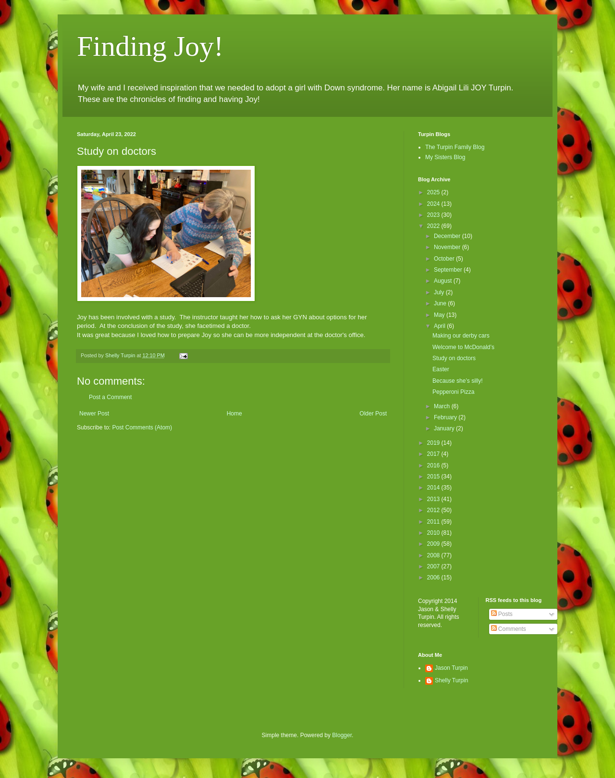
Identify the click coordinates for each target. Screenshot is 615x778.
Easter (440, 369)
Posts (502, 614)
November (448, 247)
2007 (434, 566)
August (444, 280)
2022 (434, 226)
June (441, 303)
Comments (508, 629)
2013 (434, 499)
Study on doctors (454, 358)
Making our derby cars (461, 335)
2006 (434, 577)
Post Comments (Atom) (142, 427)
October (445, 258)
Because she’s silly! (457, 380)
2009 (434, 543)
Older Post (373, 413)
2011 (434, 521)
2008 (434, 555)
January (445, 428)
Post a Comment (110, 397)
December (448, 236)
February (446, 417)
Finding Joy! (150, 46)
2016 (434, 465)
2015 (434, 476)
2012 (434, 510)
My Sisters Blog (445, 157)
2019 (434, 442)
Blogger (342, 735)
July (440, 292)
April (440, 326)
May (440, 315)
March (443, 406)
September (449, 269)
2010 (434, 532)
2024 (434, 204)
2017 (434, 454)
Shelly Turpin (451, 680)
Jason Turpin (451, 668)
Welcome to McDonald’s (463, 347)
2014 (434, 487)
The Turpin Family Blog (454, 147)
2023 (434, 215)
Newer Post (94, 413)
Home (234, 413)
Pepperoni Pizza (453, 392)
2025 (434, 192)
